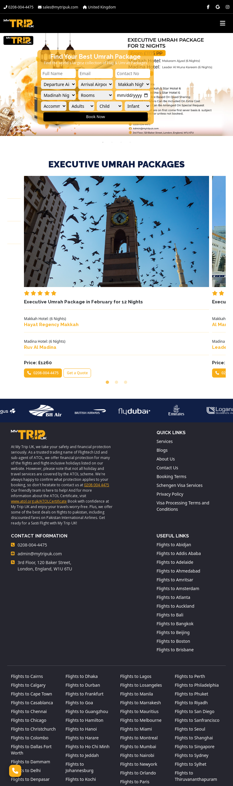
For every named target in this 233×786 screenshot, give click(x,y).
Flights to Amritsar (175, 518)
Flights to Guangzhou (87, 650)
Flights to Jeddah (82, 694)
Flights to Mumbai (138, 685)
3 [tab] (121, 142)
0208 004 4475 (96, 422)
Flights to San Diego (194, 650)
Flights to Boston (173, 579)
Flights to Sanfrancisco (197, 659)
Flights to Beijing (173, 570)
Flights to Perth (190, 615)
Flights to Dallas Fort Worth (31, 688)
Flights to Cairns (27, 615)
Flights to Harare (82, 676)
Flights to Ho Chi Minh (88, 685)
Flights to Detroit (27, 726)
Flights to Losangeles (141, 623)
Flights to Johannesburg (79, 706)
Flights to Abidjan (174, 483)
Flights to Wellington (195, 744)
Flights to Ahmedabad (178, 509)
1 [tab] (103, 142)
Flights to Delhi (26, 709)
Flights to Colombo (30, 676)
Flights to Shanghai (194, 676)
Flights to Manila (136, 632)
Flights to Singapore (194, 685)
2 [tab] (112, 142)
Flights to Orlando (138, 711)
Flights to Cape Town (31, 632)
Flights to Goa (79, 641)
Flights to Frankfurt (84, 632)
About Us (166, 397)
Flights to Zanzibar (193, 753)
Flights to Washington (196, 735)
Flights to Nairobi (137, 694)
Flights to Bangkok (175, 562)
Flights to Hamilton (84, 659)
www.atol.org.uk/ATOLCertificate (39, 439)
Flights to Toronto (192, 726)
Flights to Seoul (190, 667)
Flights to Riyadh (191, 641)
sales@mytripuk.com (58, 7)
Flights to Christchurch (33, 667)
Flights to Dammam (30, 700)
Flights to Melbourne (141, 659)
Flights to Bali (170, 553)
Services (165, 380)
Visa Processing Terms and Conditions (183, 444)
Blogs (162, 388)
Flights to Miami (136, 667)
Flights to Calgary (28, 623)
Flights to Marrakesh (140, 641)
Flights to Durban (83, 623)
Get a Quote (62, 319)
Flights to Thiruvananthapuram (196, 714)
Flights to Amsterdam (178, 527)
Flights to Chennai (29, 650)
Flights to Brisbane (175, 588)
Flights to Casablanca (32, 641)
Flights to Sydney (191, 694)
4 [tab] (130, 142)
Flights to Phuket (191, 632)
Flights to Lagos (135, 615)
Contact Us (167, 406)
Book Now (95, 116)
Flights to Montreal (139, 676)
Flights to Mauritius (139, 650)
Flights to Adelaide (175, 500)
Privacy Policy (170, 432)
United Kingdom (99, 7)
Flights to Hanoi (81, 667)
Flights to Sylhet (190, 702)
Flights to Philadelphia (197, 623)
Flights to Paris (135, 720)
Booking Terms (171, 415)
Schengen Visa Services (180, 424)
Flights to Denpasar (30, 718)
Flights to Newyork (138, 702)
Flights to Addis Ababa (179, 491)
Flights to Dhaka (82, 615)
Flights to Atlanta (173, 535)
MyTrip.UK (180, 777)
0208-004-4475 (18, 7)
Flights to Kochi (81, 718)
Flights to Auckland (175, 544)
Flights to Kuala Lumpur (81, 730)
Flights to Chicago (28, 659)
